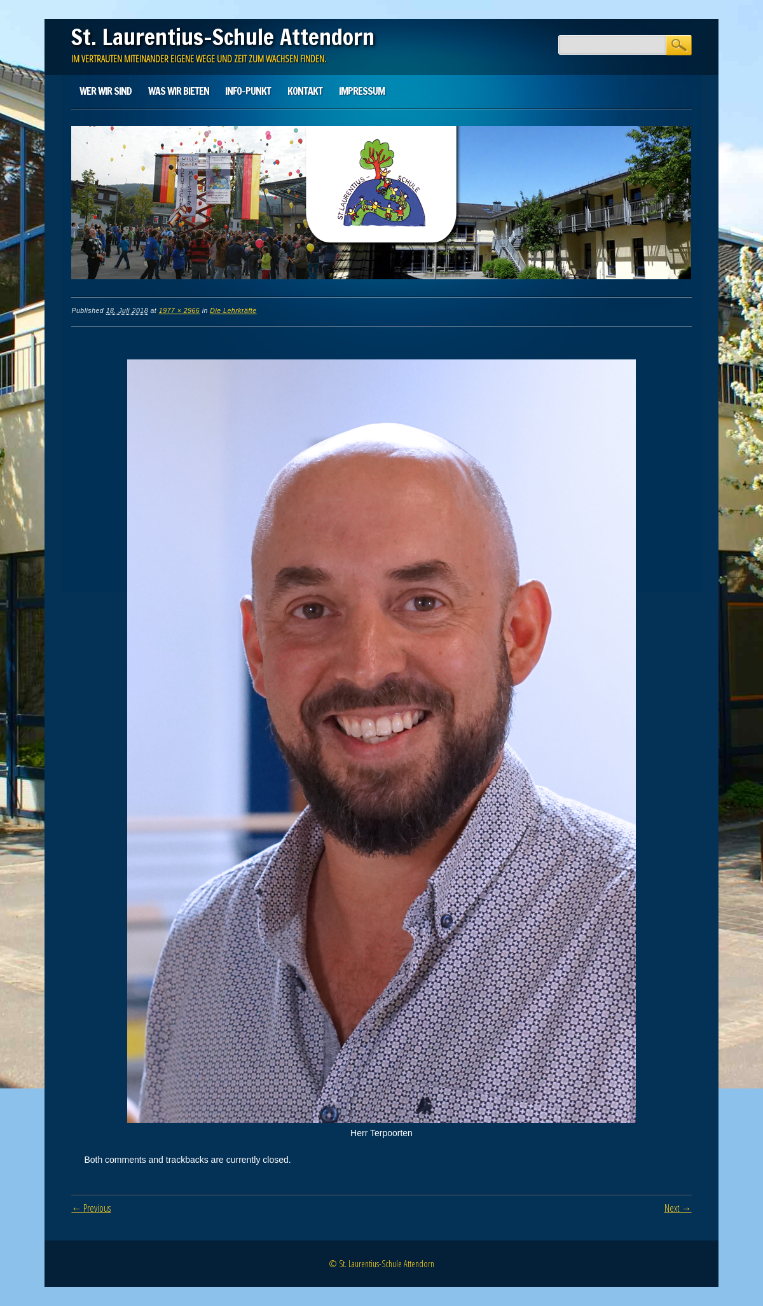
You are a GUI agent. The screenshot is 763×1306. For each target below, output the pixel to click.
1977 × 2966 (179, 310)
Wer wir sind (105, 91)
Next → (678, 1208)
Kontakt (304, 91)
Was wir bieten (178, 91)
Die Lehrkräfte (233, 310)
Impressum (362, 91)
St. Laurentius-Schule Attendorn (223, 37)
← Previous (91, 1208)
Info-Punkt (248, 91)
